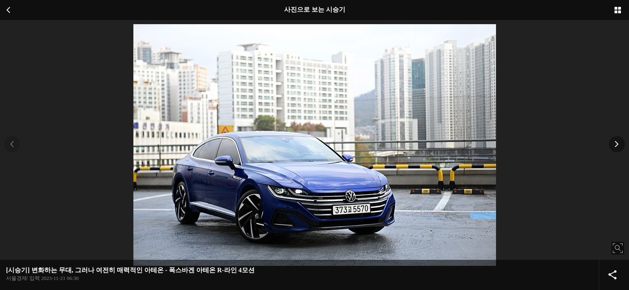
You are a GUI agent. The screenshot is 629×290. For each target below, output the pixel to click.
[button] (12, 144)
